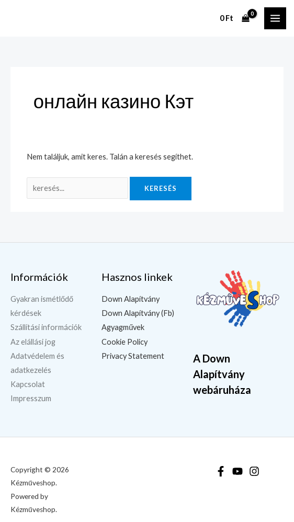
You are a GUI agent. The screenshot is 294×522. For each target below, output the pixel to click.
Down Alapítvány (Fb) (137, 313)
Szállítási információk (46, 327)
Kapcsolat (27, 384)
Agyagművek (122, 327)
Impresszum (30, 398)
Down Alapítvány (130, 298)
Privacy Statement (132, 355)
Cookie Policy (124, 341)
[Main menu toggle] (275, 18)
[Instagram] (254, 471)
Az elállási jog (32, 341)
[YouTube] (237, 471)
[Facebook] (221, 471)
